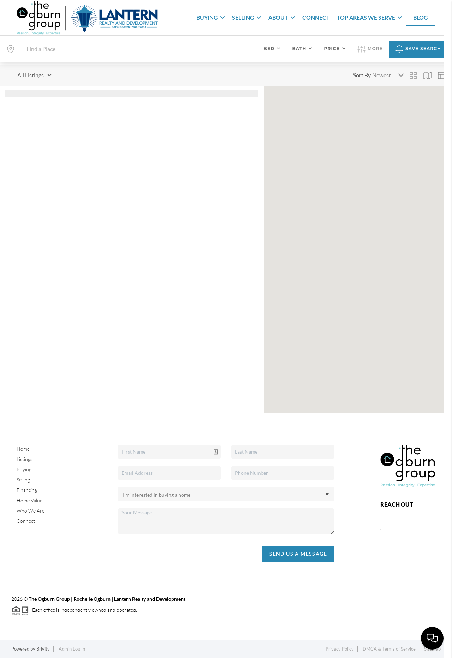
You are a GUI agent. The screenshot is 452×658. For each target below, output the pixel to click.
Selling (246, 17)
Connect (316, 17)
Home (23, 449)
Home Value (29, 500)
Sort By (362, 75)
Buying (210, 17)
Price (335, 48)
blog (420, 17)
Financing (27, 490)
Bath (302, 48)
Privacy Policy (340, 649)
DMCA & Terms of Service (389, 649)
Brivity (43, 649)
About (281, 17)
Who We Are (30, 511)
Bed (272, 48)
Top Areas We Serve (369, 17)
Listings (24, 459)
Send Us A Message (298, 554)
